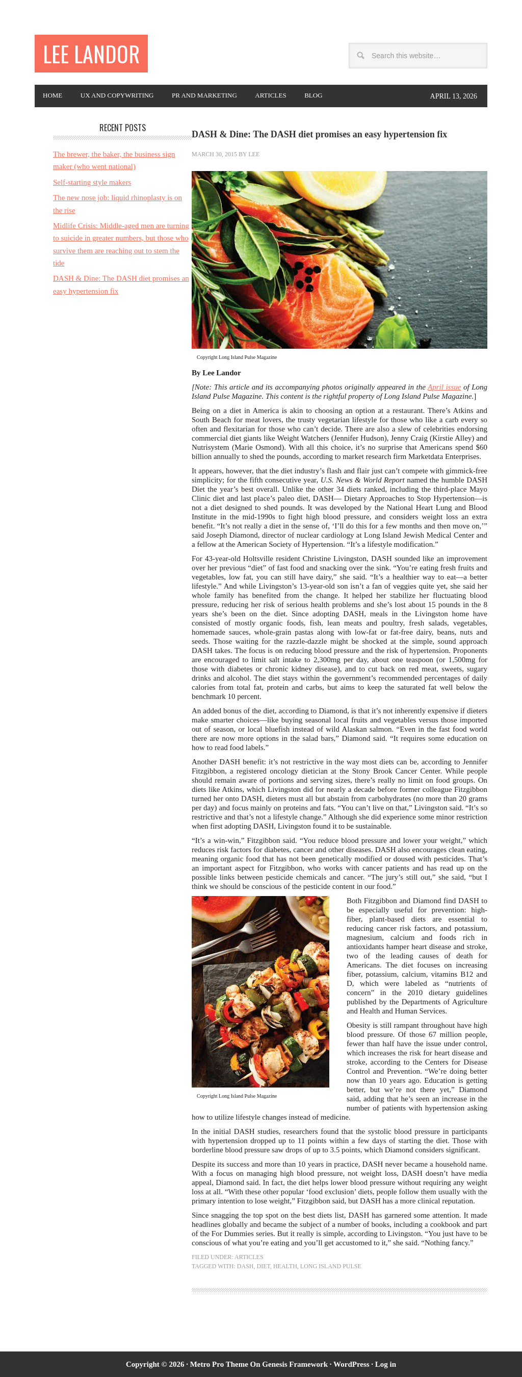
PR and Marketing (224, 96)
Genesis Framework (295, 1364)
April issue (444, 387)
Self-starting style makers (92, 182)
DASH (245, 1266)
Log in (385, 1364)
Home (55, 96)
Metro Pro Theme (219, 1364)
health (285, 1266)
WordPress (351, 1364)
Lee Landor (96, 55)
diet (263, 1266)
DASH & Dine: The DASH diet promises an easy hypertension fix (319, 134)
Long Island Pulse (330, 1266)
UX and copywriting (127, 96)
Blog (347, 96)
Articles (298, 96)
